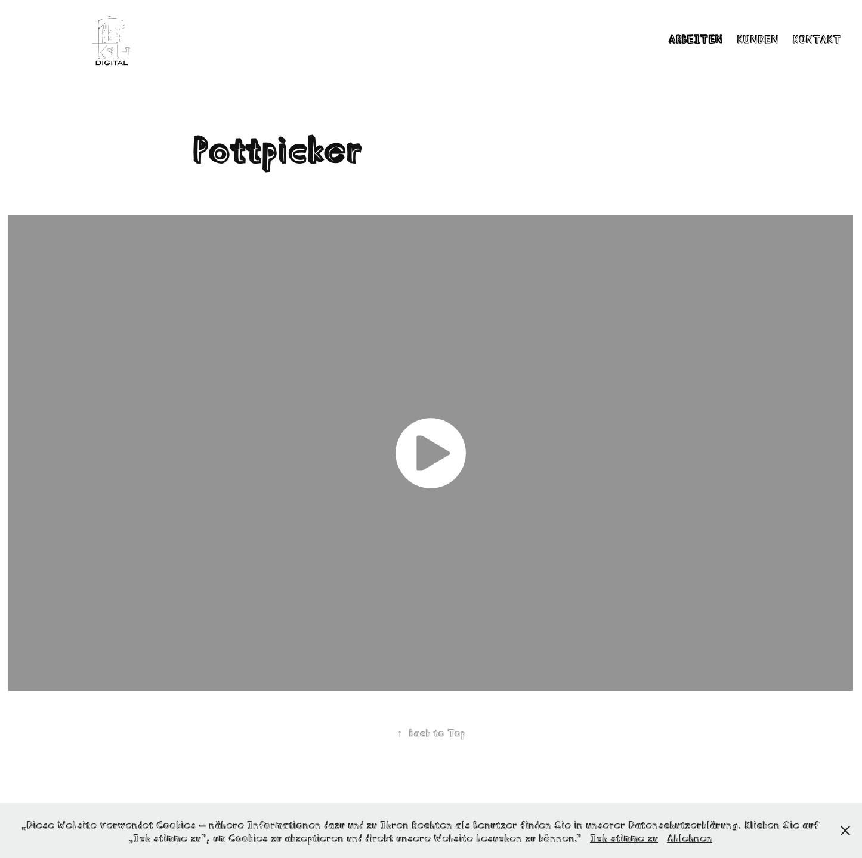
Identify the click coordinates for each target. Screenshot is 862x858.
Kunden (757, 38)
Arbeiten (695, 38)
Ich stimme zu (624, 837)
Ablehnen (689, 837)
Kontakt (816, 38)
